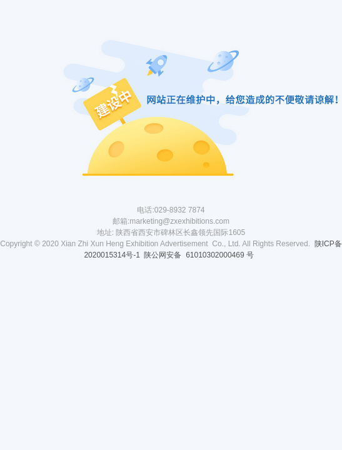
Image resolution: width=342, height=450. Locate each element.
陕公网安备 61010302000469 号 (200, 255)
